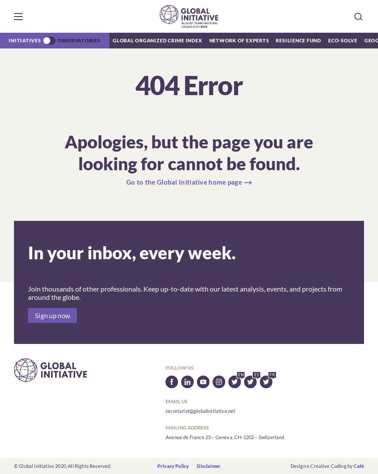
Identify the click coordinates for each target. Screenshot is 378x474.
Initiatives (25, 40)
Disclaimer (209, 466)
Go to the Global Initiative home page (184, 182)
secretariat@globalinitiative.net (200, 411)
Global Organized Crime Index (157, 40)
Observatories (79, 40)
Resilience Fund (298, 40)
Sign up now (52, 315)
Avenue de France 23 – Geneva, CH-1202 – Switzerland (225, 437)
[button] (18, 16)
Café (359, 466)
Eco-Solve (342, 40)
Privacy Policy (173, 466)
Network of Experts (239, 40)
